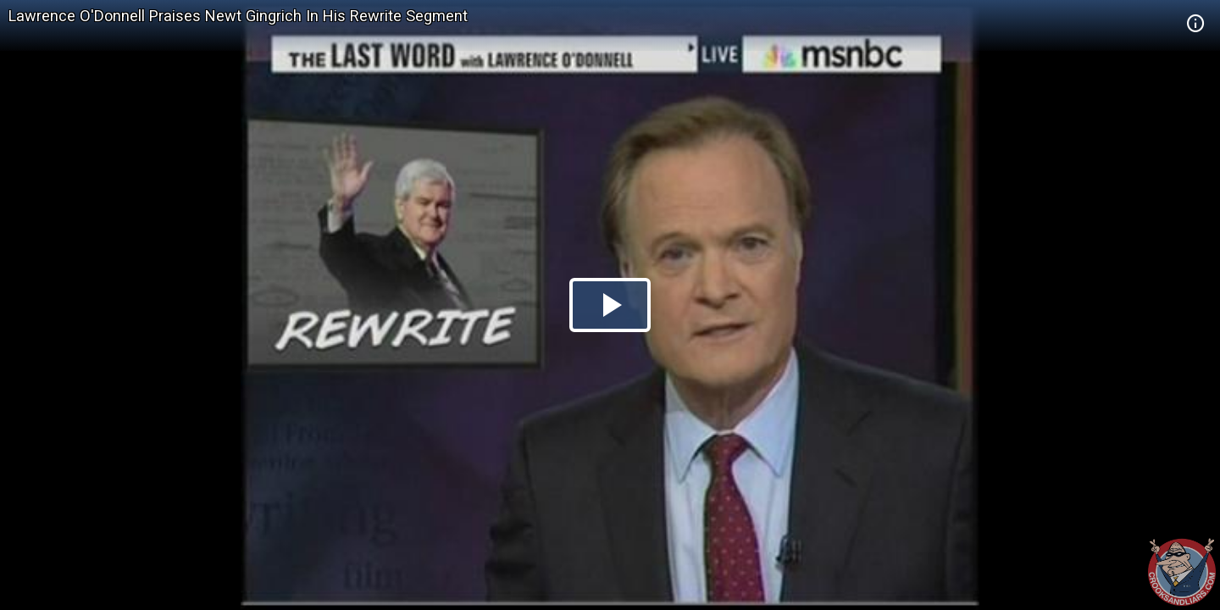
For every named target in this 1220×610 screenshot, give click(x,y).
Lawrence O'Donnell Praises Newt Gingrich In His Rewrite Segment (238, 16)
